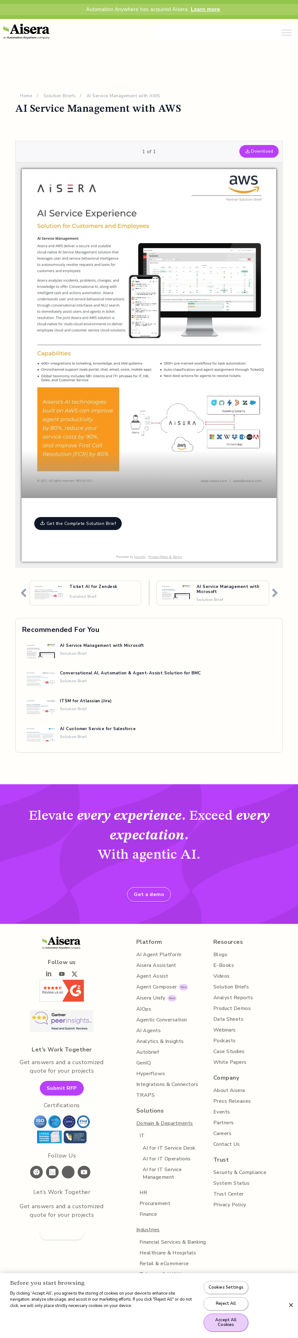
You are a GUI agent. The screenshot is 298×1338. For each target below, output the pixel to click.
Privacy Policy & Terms (165, 557)
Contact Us (226, 1144)
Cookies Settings (226, 1287)
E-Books (223, 965)
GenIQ (143, 1062)
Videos (221, 976)
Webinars (224, 1029)
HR (143, 1192)
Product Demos (232, 1008)
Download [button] (259, 151)
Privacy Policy (229, 1204)
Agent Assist (152, 976)
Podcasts (224, 1040)
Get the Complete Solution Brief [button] (78, 523)
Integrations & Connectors (167, 1084)
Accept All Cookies (225, 1322)
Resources (228, 942)
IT (142, 1135)
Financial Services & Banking (172, 1242)
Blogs (220, 954)
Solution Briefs (59, 96)
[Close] (291, 1305)
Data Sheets (228, 1019)
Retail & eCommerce (164, 1263)
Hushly (139, 557)
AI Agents (148, 1030)
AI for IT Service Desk (169, 1148)
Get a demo (149, 894)
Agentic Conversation (161, 1019)
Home (26, 96)
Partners (223, 1122)
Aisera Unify (150, 997)
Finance (148, 1214)
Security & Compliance (240, 1172)
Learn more (205, 9)
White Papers (230, 1062)
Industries (148, 1229)
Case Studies (229, 1051)
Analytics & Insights (160, 1041)
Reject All (226, 1303)
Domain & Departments (164, 1123)
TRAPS (145, 1095)
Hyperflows (150, 1073)
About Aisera (229, 1090)
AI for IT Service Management (162, 1173)
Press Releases (232, 1101)
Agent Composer (156, 986)
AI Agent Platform (159, 954)
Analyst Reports (233, 997)
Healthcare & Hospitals (167, 1252)
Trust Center (228, 1193)
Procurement (155, 1203)
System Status (231, 1183)
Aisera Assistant (156, 965)
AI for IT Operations (167, 1158)
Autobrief (147, 1052)
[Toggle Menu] (287, 32)
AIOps (144, 1009)
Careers (222, 1133)
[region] (149, 1305)
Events (221, 1111)
